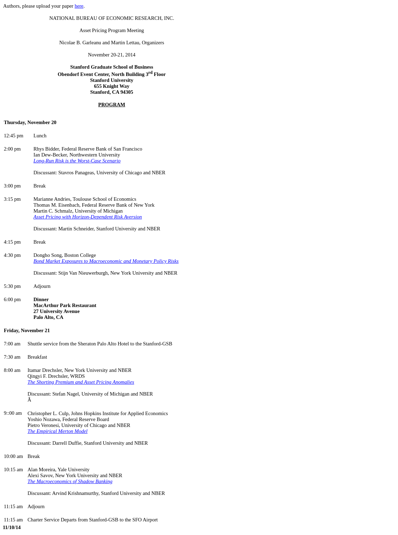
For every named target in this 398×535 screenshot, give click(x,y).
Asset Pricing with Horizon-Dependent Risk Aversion (87, 217)
